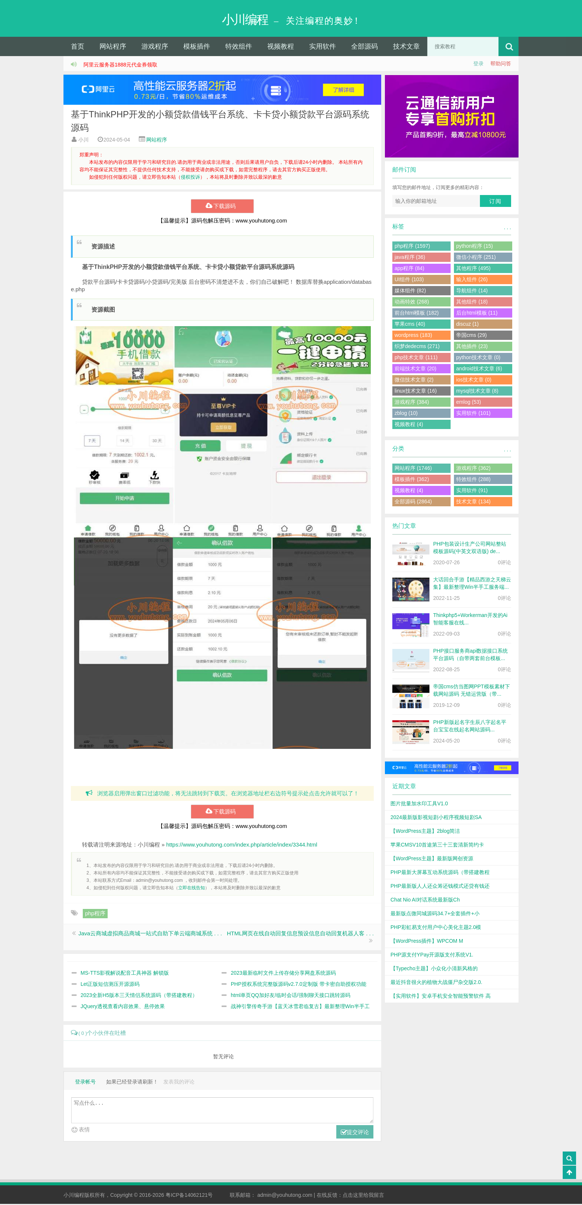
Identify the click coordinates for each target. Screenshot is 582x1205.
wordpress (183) (413, 336)
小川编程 (73, 1196)
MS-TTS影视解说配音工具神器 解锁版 (125, 974)
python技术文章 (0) (478, 358)
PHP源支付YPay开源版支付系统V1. (431, 955)
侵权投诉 (190, 178)
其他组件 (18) (472, 302)
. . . (507, 228)
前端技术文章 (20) (415, 369)
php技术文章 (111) (416, 358)
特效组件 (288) (473, 480)
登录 (478, 64)
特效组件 (238, 47)
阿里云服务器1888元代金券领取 (120, 65)
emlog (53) (468, 403)
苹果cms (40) (410, 325)
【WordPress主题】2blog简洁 (425, 832)
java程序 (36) (410, 258)
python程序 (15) (474, 247)
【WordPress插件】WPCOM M (426, 942)
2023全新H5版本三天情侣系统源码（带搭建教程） (139, 996)
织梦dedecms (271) (417, 347)
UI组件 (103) (409, 280)
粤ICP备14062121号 (189, 1196)
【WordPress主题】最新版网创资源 (431, 859)
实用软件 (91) (472, 491)
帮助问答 (500, 64)
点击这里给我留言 (363, 1196)
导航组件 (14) (472, 291)
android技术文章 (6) (479, 369)
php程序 (95, 914)
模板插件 (196, 47)
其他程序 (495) (473, 269)
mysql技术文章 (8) (477, 391)
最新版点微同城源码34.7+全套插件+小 (435, 914)
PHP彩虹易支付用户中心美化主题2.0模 (435, 928)
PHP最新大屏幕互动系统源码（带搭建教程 (440, 873)
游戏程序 (154, 47)
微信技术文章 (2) (414, 380)
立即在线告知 (191, 888)
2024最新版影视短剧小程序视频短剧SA (436, 818)
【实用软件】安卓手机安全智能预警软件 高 (440, 997)
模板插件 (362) (412, 480)
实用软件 (322, 47)
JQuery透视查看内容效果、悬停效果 (123, 1007)
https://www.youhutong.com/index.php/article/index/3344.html (241, 845)
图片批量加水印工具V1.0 (419, 804)
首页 (77, 47)
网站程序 (112, 47)
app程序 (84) (409, 269)
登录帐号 (85, 1083)
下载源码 (222, 207)
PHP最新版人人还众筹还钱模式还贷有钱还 (440, 887)
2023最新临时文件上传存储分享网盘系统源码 (283, 974)
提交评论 (355, 1133)
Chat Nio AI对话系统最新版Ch (425, 900)
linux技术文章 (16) (416, 391)
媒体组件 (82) (410, 291)
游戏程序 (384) (412, 403)
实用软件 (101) (473, 414)
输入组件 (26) (472, 280)
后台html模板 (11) (476, 313)
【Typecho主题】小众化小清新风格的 (434, 969)
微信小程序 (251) (476, 258)
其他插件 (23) (472, 347)
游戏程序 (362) (473, 469)
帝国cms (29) (471, 336)
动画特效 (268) (412, 302)
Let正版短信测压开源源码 (110, 985)
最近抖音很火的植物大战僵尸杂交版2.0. (436, 983)
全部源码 (364, 47)
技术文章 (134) (473, 502)
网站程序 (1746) (413, 469)
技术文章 (406, 47)
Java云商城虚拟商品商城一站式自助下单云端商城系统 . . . (150, 934)
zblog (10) (406, 414)
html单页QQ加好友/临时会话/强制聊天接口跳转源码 (290, 996)
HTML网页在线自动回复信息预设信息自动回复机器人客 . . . (300, 934)
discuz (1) (467, 325)
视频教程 (280, 47)
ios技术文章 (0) (473, 380)
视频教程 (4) (409, 425)
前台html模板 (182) (417, 313)
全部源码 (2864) (413, 502)
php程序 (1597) (412, 247)
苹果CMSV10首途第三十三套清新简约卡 (437, 845)
